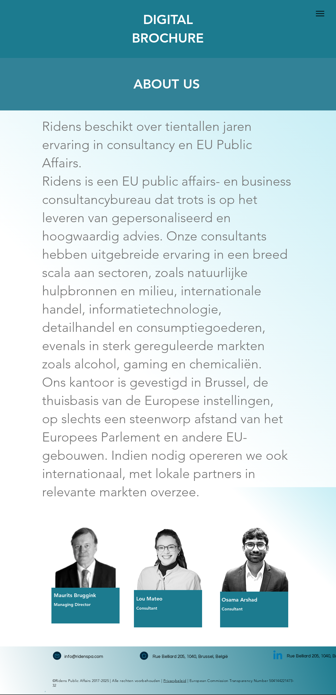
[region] (100, 574)
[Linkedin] (277, 655)
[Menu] (320, 13)
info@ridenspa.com (83, 656)
